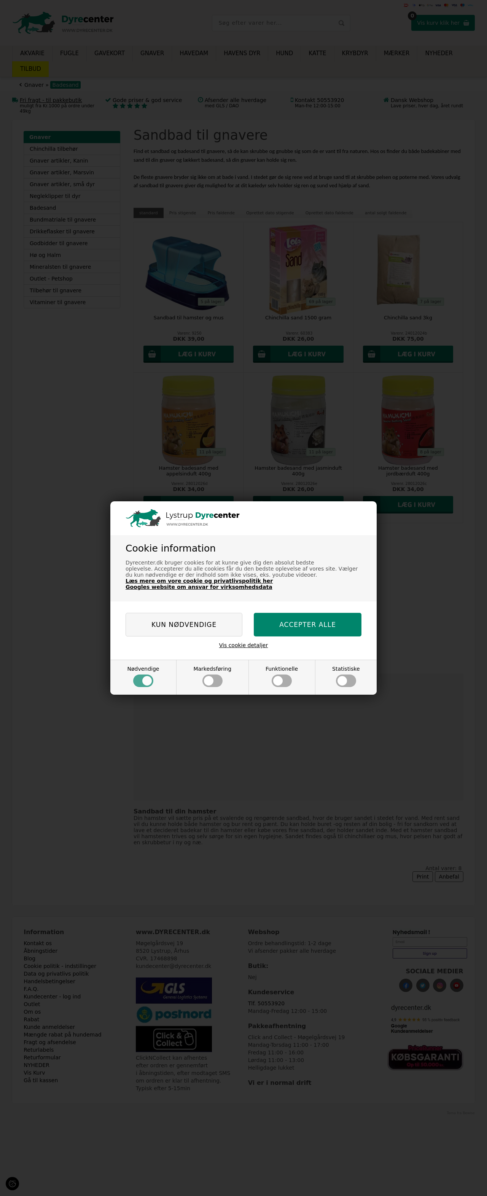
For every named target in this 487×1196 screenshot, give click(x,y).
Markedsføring (212, 676)
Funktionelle (282, 676)
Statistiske (346, 676)
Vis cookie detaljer (243, 645)
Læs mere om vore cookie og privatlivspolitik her (199, 581)
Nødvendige (143, 676)
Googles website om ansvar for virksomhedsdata (199, 587)
